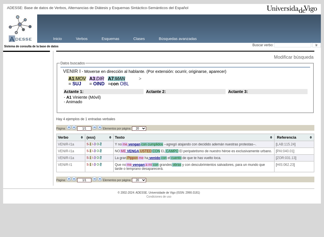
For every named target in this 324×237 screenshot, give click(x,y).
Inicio (57, 38)
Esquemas (110, 38)
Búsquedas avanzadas (178, 38)
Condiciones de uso (158, 196)
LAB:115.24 (286, 144)
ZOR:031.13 (286, 158)
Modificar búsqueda (294, 57)
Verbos (82, 38)
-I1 (70, 165)
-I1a (71, 144)
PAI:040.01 (285, 151)
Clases (139, 38)
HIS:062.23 (285, 165)
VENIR (70, 71)
